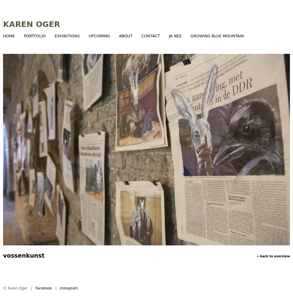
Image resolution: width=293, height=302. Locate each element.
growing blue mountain (217, 36)
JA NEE (175, 36)
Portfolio (35, 36)
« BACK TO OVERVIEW (273, 256)
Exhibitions (67, 36)
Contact (150, 36)
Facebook (43, 288)
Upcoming (99, 36)
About (126, 36)
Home (9, 36)
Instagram (69, 288)
